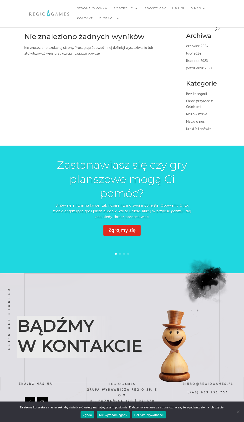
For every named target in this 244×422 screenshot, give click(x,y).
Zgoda (87, 415)
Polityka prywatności (149, 415)
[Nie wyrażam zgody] (238, 411)
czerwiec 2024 (197, 46)
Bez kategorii (196, 94)
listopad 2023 (197, 61)
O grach (107, 18)
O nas (195, 8)
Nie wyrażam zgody (113, 415)
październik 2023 (199, 68)
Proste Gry (155, 8)
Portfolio (123, 8)
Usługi (178, 8)
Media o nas (195, 122)
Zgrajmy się (122, 231)
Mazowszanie (196, 114)
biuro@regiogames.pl (207, 384)
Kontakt (85, 18)
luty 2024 (193, 53)
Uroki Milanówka (199, 129)
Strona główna (92, 8)
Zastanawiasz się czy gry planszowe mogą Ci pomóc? (122, 180)
